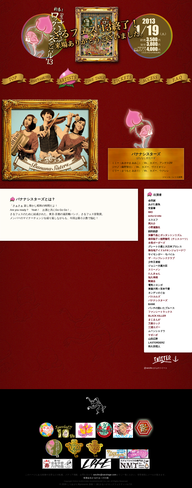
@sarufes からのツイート (155, 368)
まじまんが (154, 319)
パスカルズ (154, 296)
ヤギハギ (153, 335)
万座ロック (154, 323)
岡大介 (151, 223)
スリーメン (154, 269)
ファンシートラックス (160, 311)
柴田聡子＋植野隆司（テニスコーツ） (168, 239)
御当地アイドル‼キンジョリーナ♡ (167, 250)
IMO (150, 212)
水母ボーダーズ (156, 242)
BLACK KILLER (157, 315)
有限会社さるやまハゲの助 (96, 478)
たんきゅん (154, 273)
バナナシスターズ (157, 300)
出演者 (157, 194)
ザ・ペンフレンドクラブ (161, 258)
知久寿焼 (153, 277)
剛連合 (151, 281)
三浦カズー (154, 327)
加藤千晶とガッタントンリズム (165, 235)
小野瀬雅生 (154, 227)
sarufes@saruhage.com (104, 475)
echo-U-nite (154, 216)
